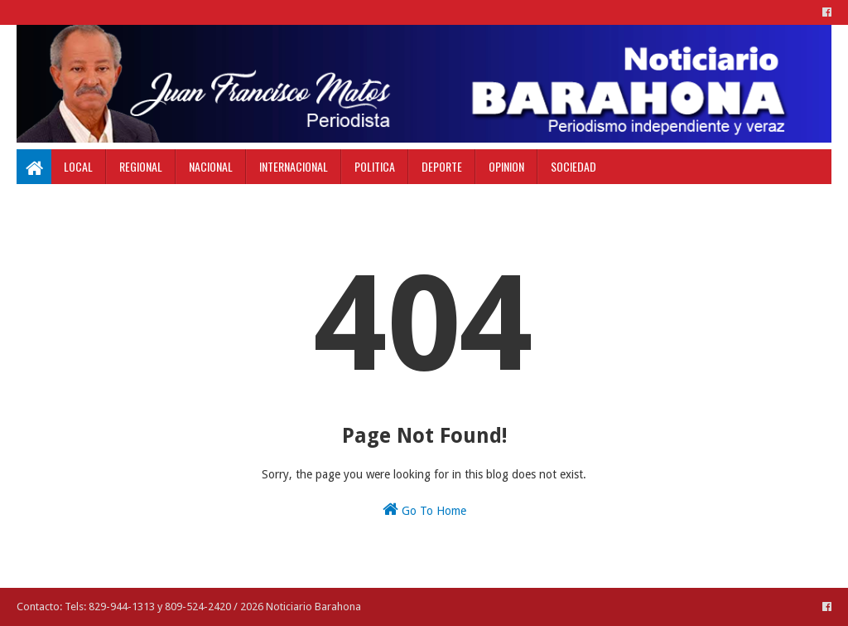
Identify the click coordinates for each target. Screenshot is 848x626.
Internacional (293, 166)
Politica (374, 166)
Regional (140, 166)
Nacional (211, 166)
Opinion (506, 166)
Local (78, 166)
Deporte (442, 166)
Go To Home (424, 509)
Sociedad (573, 166)
